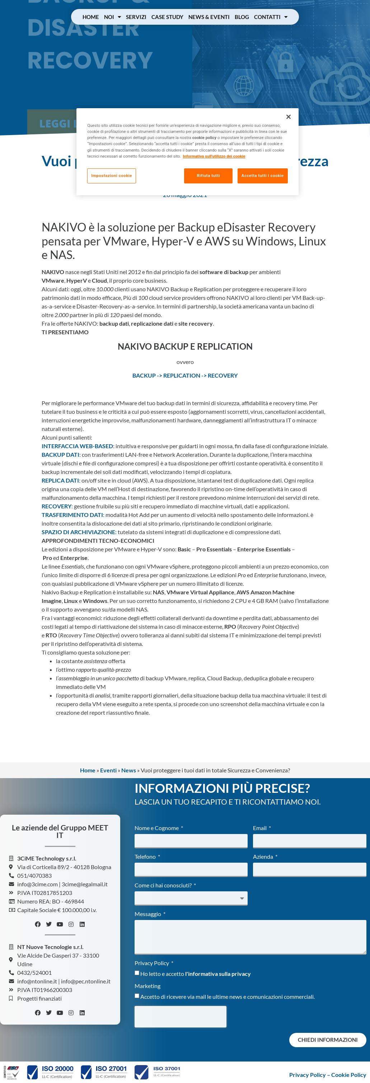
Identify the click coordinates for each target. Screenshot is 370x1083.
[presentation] (180, 1016)
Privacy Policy (152, 963)
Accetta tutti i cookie (263, 175)
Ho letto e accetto (195, 973)
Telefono (146, 857)
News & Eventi (209, 17)
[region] (187, 151)
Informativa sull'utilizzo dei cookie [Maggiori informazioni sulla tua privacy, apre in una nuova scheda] (214, 156)
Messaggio (148, 914)
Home (91, 17)
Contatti (270, 17)
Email (260, 828)
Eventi (108, 770)
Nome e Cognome (157, 828)
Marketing (147, 986)
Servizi (136, 17)
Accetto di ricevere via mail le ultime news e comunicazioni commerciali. (227, 996)
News (128, 770)
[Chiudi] (288, 117)
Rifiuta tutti (207, 175)
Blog (242, 17)
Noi (112, 17)
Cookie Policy (348, 1074)
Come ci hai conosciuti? (164, 885)
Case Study (167, 17)
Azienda (263, 857)
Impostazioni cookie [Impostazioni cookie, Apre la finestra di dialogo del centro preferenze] (111, 175)
